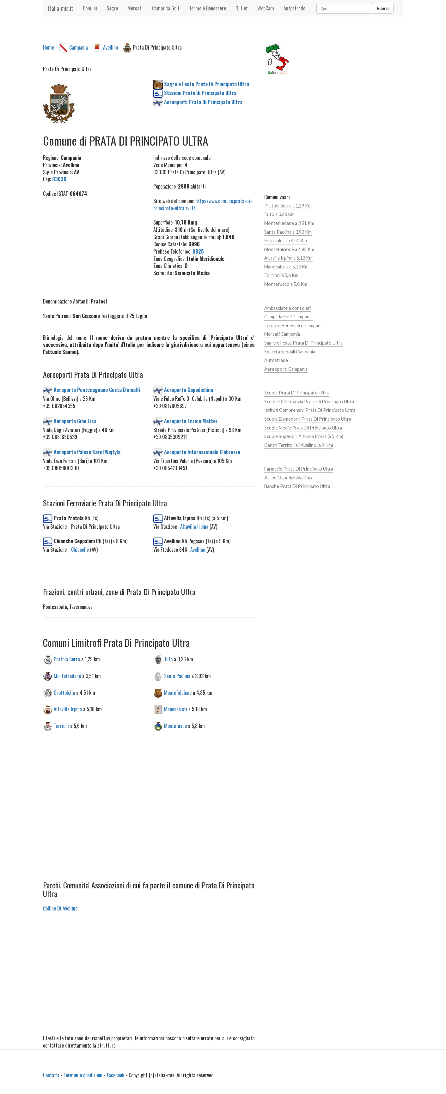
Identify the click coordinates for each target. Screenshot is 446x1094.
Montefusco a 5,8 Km (285, 284)
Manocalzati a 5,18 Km (286, 266)
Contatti (51, 1075)
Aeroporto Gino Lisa (75, 420)
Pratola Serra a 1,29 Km (288, 205)
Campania (78, 47)
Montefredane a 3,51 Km (289, 223)
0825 (198, 251)
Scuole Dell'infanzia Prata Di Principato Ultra (309, 401)
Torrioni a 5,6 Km (281, 275)
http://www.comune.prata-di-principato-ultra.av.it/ (202, 204)
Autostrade (276, 360)
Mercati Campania (282, 334)
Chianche (80, 549)
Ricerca (383, 8)
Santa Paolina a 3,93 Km (288, 232)
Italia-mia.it (60, 8)
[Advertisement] (93, 244)
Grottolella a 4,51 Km (285, 240)
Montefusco (175, 726)
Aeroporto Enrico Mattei (190, 420)
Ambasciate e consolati (287, 308)
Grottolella (64, 692)
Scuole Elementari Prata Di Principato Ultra (307, 419)
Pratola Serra (67, 659)
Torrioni (61, 726)
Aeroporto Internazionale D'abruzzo (202, 452)
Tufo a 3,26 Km (279, 214)
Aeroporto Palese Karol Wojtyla (87, 452)
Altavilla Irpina (194, 526)
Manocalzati (175, 709)
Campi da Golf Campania (288, 316)
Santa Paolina (177, 675)
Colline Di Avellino (60, 908)
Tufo (168, 659)
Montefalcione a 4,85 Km (289, 249)
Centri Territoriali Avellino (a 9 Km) (298, 445)
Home (48, 47)
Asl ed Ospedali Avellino (288, 477)
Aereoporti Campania (286, 369)
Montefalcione (178, 692)
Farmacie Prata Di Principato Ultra (298, 469)
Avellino (110, 47)
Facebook (115, 1075)
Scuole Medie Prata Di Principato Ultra (303, 427)
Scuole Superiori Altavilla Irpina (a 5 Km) (303, 436)
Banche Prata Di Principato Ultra (297, 486)
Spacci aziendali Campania (289, 351)
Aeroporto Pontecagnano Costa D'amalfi (97, 390)
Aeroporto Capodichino (188, 390)
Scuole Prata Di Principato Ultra (296, 392)
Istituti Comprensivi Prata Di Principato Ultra (309, 410)
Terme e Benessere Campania (294, 325)
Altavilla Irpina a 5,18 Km (288, 258)
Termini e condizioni (83, 1075)
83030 (59, 179)
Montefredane (67, 675)
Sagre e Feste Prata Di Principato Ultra (303, 343)
